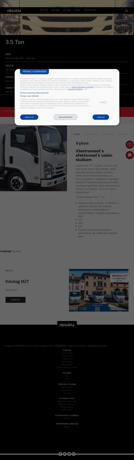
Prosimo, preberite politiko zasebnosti (34, 93)
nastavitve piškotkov (75, 89)
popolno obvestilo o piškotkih (82, 87)
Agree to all (29, 117)
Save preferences (65, 117)
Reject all (100, 117)
